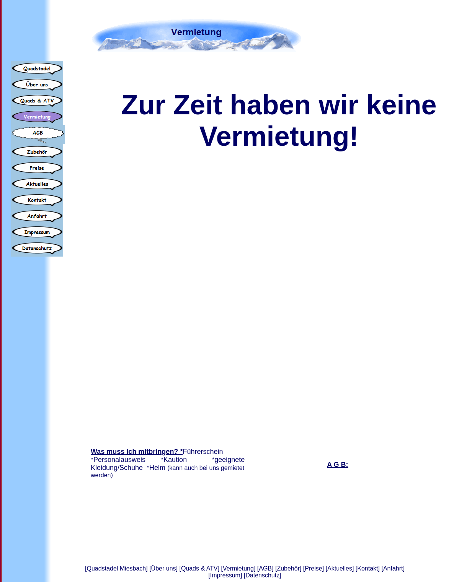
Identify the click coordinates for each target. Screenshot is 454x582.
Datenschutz (262, 575)
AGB (265, 568)
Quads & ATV (199, 568)
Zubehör (288, 568)
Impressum (225, 575)
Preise (313, 568)
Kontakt (367, 568)
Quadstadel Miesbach (116, 568)
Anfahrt (393, 568)
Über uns (163, 568)
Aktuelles (339, 568)
